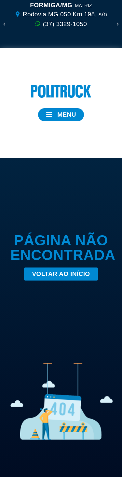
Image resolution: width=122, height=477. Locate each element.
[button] (4, 24)
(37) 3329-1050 (65, 24)
